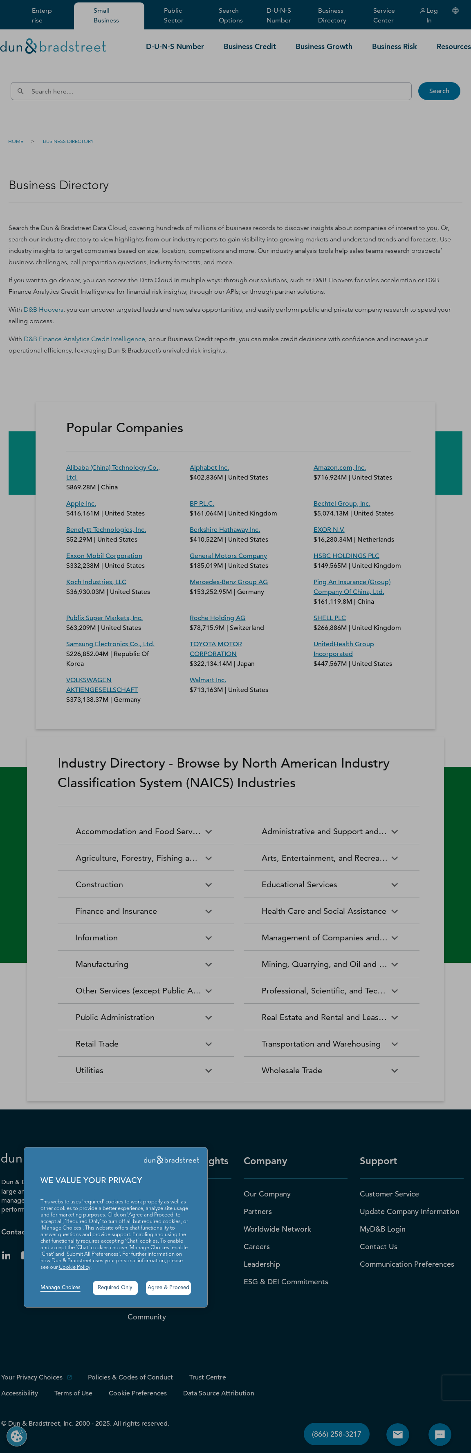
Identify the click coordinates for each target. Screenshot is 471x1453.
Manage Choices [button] (60, 1287)
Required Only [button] (115, 1287)
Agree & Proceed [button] (168, 1287)
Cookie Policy (74, 1267)
